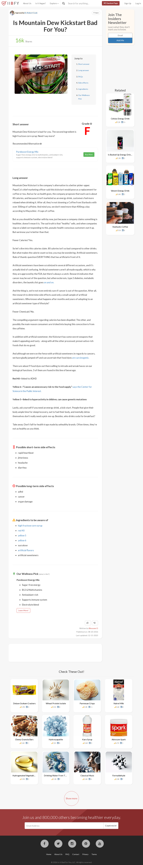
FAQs (80, 76)
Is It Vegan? (40, 3)
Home (48, 854)
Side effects (83, 83)
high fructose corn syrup (30, 525)
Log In (138, 3)
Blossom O (93, 628)
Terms (94, 854)
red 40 (21, 530)
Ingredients (83, 89)
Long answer (83, 70)
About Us (27, 3)
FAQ (67, 854)
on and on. (49, 282)
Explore (54, 3)
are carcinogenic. (80, 357)
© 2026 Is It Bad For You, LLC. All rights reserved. (71, 862)
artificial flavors (26, 550)
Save (96, 13)
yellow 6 (22, 540)
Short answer (83, 64)
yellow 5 (22, 535)
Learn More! (23, 610)
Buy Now (89, 154)
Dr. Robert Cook (31, 13)
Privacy (85, 854)
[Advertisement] (61, 653)
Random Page (111, 3)
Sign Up (127, 3)
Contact (75, 854)
